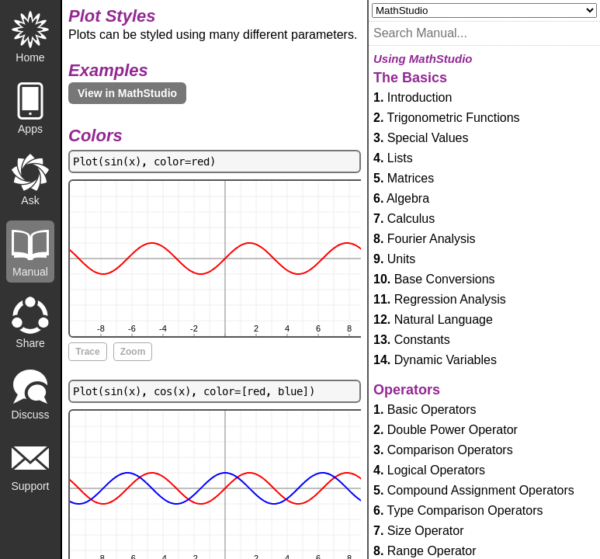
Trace (87, 351)
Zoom (133, 351)
